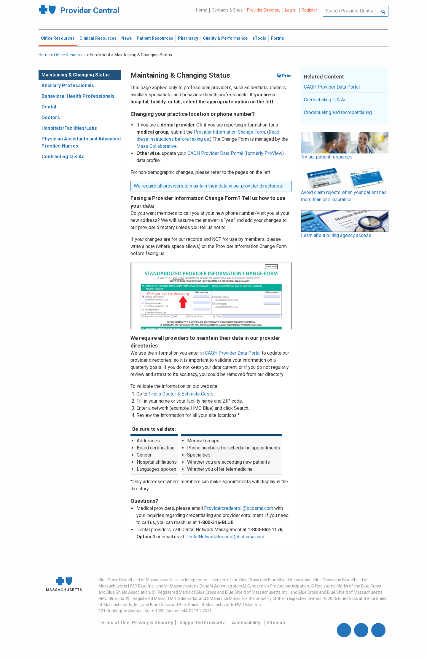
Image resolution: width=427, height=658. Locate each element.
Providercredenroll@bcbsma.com (238, 508)
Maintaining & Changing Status (76, 75)
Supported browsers (202, 622)
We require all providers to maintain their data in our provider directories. (208, 186)
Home (201, 10)
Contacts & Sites (227, 10)
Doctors (51, 117)
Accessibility (246, 622)
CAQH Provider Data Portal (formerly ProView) (235, 153)
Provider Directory (264, 10)
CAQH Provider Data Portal (233, 353)
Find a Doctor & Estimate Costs (181, 394)
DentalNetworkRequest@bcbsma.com (224, 536)
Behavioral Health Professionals (78, 96)
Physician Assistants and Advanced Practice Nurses (81, 142)
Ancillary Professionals (68, 85)
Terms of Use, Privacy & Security (135, 622)
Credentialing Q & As (325, 100)
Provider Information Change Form (229, 132)
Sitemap (276, 622)
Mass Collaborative (156, 146)
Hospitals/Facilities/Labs (69, 128)
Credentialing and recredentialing (338, 112)
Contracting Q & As (63, 156)
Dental (49, 107)
